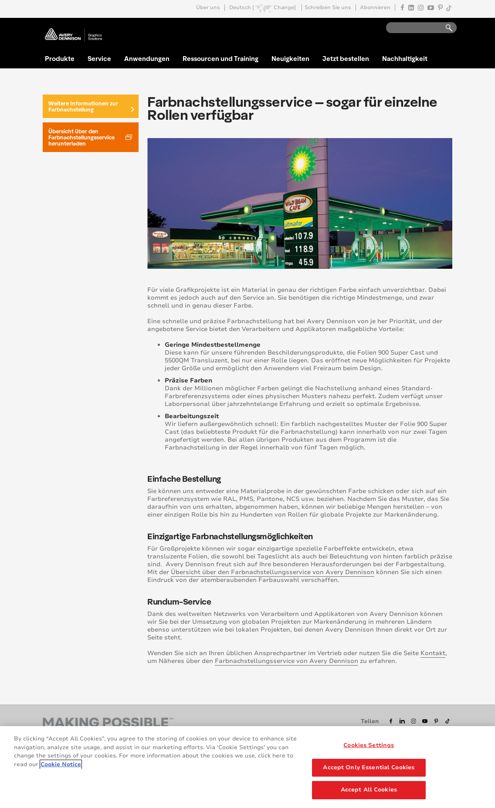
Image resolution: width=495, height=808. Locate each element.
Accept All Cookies (369, 791)
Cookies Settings (368, 746)
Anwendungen (147, 58)
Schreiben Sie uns (328, 7)
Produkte (60, 58)
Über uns (208, 7)
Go (445, 28)
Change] (285, 7)
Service (99, 58)
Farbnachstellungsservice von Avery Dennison (286, 661)
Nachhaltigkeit (404, 58)
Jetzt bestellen (345, 58)
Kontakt (432, 653)
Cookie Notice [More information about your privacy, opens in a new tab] (61, 765)
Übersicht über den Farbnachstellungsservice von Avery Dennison (272, 572)
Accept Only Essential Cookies (368, 768)
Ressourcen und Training (220, 58)
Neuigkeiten (290, 58)
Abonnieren (375, 7)
